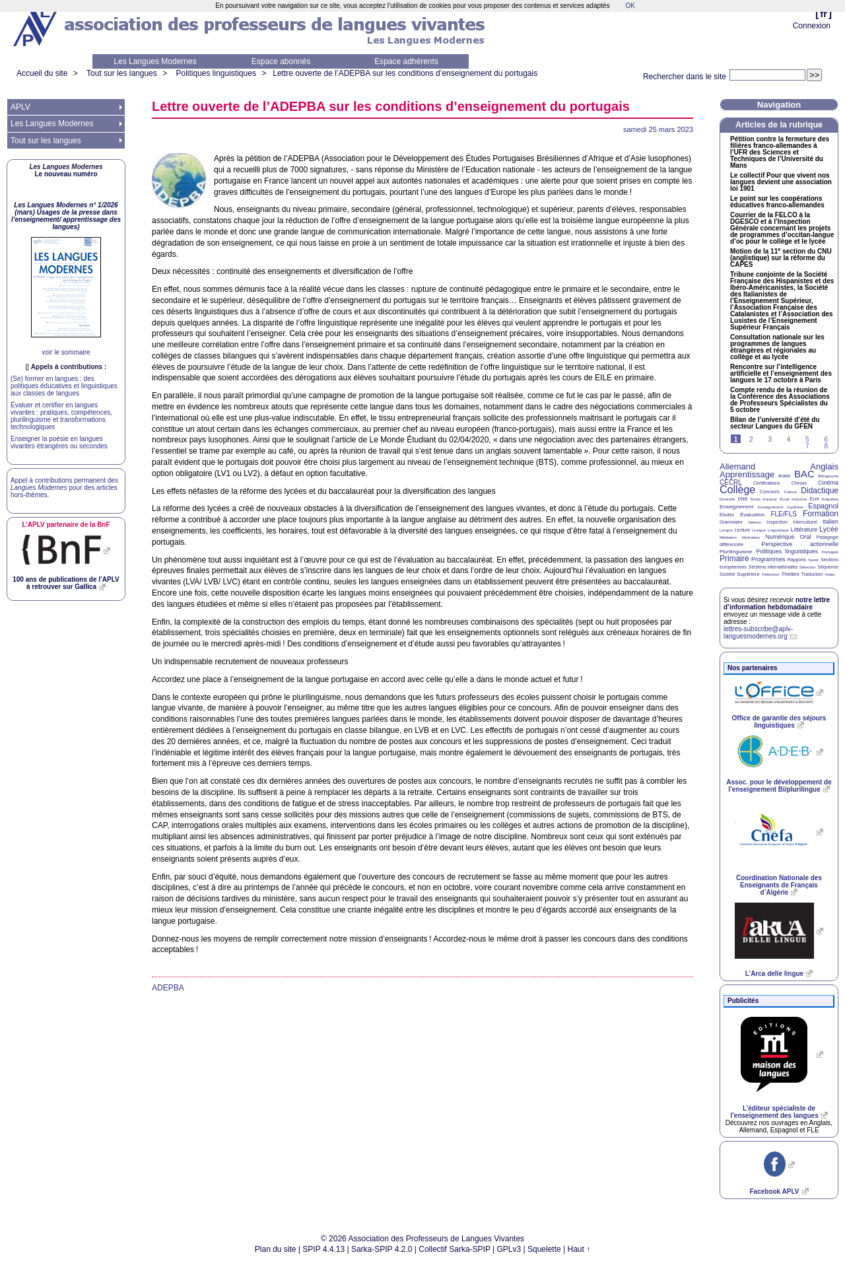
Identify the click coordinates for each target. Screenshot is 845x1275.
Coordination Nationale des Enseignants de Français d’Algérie (779, 885)
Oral (805, 537)
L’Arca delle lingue (774, 973)
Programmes (768, 559)
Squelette (544, 1249)
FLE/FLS (783, 514)
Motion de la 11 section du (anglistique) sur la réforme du (781, 258)
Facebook (774, 1191)
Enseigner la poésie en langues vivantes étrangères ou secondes (59, 442)
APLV (20, 107)
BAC (804, 473)
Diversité (727, 499)
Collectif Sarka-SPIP (454, 1249)
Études (727, 514)
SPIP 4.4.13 (323, 1249)
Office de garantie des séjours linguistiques (779, 721)
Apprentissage (747, 474)
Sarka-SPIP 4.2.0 (382, 1249)
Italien (830, 521)
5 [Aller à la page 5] (807, 439)
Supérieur (748, 574)
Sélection (807, 567)
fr (823, 13)
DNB (743, 499)
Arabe (784, 475)
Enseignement (736, 507)
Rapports (797, 559)
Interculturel (805, 522)
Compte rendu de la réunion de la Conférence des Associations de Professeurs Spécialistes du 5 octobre (780, 400)
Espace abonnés (281, 61)
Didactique (819, 490)
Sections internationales (773, 567)
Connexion (811, 25)
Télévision (771, 574)
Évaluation (752, 515)
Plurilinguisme (736, 552)
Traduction (812, 574)
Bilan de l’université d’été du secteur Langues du (775, 423)
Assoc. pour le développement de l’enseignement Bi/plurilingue (778, 785)
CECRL (731, 482)
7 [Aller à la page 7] (807, 446)
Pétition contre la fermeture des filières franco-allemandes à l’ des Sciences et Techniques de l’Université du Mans (779, 152)
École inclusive (793, 499)
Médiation (728, 537)
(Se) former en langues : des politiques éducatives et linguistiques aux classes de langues (64, 386)
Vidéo (829, 574)
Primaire (734, 558)
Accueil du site (42, 73)
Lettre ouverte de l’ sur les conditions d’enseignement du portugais (405, 73)
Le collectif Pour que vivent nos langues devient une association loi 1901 (781, 182)
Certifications (766, 483)
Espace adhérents (406, 61)
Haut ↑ (579, 1249)
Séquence (827, 567)
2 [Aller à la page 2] (751, 439)
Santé (813, 560)
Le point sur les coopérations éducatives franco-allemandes (777, 202)
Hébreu (754, 522)
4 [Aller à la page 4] (789, 439)
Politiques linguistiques (215, 73)
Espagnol (823, 506)
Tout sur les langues (121, 73)
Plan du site (275, 1249)
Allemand (737, 466)
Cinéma (828, 482)
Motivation (751, 537)
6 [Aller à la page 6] (826, 439)
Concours (770, 491)
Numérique (779, 537)
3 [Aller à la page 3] (770, 439)
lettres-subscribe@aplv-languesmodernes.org (758, 632)
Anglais (824, 466)
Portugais (830, 552)
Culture (790, 492)
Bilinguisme (828, 476)
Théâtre (790, 574)
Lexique (759, 530)
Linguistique (778, 530)
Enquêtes (830, 499)
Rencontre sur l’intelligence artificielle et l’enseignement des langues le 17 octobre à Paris (781, 374)
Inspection (777, 522)
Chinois (799, 483)
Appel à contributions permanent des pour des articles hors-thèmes (64, 488)
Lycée (828, 529)
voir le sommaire (66, 352)
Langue (726, 530)
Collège (737, 489)
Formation (820, 513)
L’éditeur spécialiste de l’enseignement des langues (774, 1112)
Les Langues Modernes (155, 61)
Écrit (814, 499)
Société (727, 574)
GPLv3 (509, 1249)
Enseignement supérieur (780, 507)
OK (629, 5)
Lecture (742, 530)
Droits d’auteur (764, 499)
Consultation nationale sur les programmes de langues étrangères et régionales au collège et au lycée (777, 347)
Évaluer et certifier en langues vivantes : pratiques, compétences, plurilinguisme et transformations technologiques (61, 416)
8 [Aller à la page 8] (826, 446)
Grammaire (731, 522)
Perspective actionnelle (799, 544)
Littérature (804, 529)
